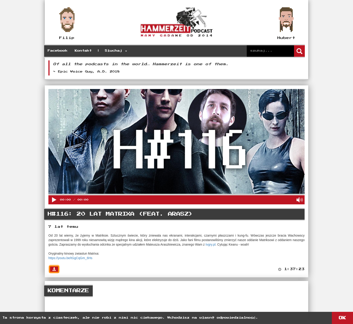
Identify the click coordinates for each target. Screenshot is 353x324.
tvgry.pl (210, 244)
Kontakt (83, 51)
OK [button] (342, 318)
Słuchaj (116, 51)
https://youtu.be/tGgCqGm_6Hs (70, 258)
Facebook (58, 51)
